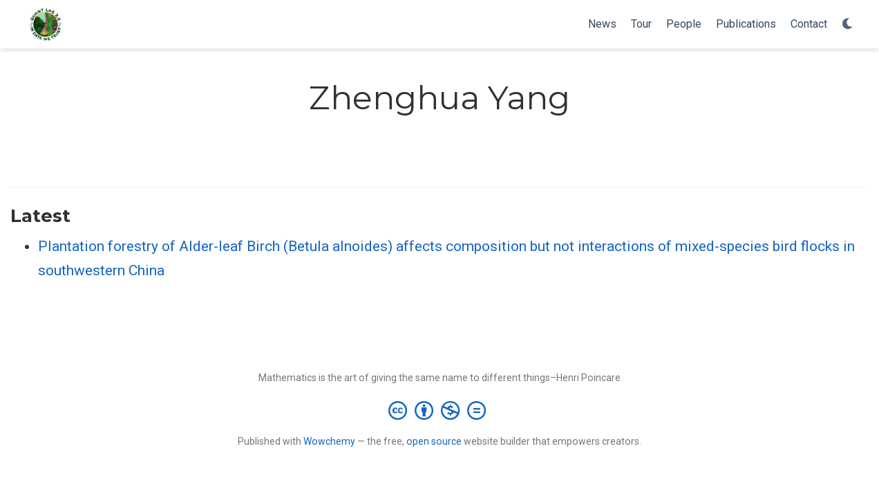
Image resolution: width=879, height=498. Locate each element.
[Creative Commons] (439, 410)
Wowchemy (329, 441)
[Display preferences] (848, 25)
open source (434, 441)
